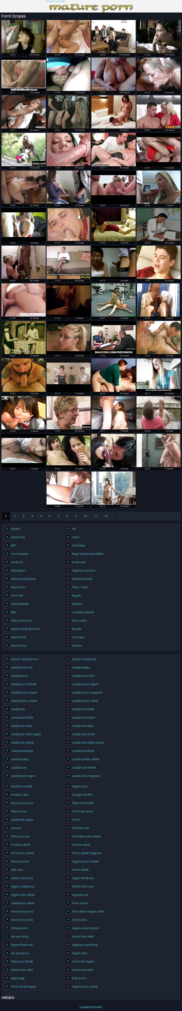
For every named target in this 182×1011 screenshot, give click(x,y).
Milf (13, 545)
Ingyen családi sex (22, 886)
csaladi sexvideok (22, 751)
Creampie (78, 637)
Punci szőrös (80, 903)
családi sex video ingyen (26, 734)
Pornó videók (80, 869)
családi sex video (21, 726)
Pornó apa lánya (82, 811)
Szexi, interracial (21, 620)
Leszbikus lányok (83, 612)
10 (85, 516)
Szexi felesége (20, 604)
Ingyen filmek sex (83, 878)
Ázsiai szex (18, 537)
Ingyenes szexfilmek (85, 945)
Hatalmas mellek (21, 786)
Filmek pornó (19, 928)
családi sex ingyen (83, 717)
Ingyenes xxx (80, 895)
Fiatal (75, 537)
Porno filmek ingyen (23, 986)
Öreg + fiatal (80, 587)
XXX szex (17, 869)
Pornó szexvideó (82, 970)
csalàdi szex (18, 767)
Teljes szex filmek (83, 803)
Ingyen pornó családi (85, 861)
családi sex (18, 709)
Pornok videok (81, 844)
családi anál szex (22, 667)
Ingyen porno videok (85, 986)
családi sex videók (83, 734)
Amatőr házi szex (22, 878)
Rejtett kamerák (82, 579)
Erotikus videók (20, 844)
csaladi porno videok (24, 701)
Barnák (76, 629)
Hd (74, 529)
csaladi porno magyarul (87, 692)
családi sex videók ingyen (88, 742)
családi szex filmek (84, 767)
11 (95, 516)
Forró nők (17, 595)
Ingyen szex (79, 953)
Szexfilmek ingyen (22, 819)
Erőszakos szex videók (86, 836)
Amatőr (16, 529)
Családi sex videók (22, 903)
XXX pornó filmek (22, 961)
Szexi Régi (78, 545)
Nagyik (76, 595)
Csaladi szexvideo (55, 1)
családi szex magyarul (86, 776)
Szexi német (18, 637)
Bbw (14, 612)
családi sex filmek (83, 709)
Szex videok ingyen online (88, 911)
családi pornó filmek (24, 684)
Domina (77, 645)
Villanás (77, 604)
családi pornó (19, 676)
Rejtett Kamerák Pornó (25, 629)
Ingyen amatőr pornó (85, 928)
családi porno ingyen (24, 692)
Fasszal (16, 828)
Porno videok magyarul (87, 853)
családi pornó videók (85, 701)
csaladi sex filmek (22, 717)
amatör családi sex (84, 659)
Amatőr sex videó (83, 936)
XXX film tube (80, 828)
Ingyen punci (80, 786)
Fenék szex (79, 562)
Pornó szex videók (22, 853)
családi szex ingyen (23, 776)
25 (106, 516)
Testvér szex (19, 811)
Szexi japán (18, 570)
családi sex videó (82, 726)
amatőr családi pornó (24, 659)
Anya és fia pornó (22, 803)
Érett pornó (79, 978)
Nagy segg (18, 978)
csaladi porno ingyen (85, 684)
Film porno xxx (20, 836)
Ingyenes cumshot (84, 570)
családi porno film (83, 676)
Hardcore (17, 562)
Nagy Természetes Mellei (87, 554)
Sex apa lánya (20, 936)
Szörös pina (79, 920)
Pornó (76, 819)
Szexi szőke (79, 620)
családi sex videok (22, 742)
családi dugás (81, 667)
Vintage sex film (82, 794)
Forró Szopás (19, 554)
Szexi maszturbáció (23, 579)
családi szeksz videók (85, 759)
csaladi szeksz (20, 759)
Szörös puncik (20, 861)
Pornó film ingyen (83, 961)
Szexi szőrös (19, 645)
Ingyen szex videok (23, 895)
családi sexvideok (83, 751)
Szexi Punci (18, 587)
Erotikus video (20, 794)
